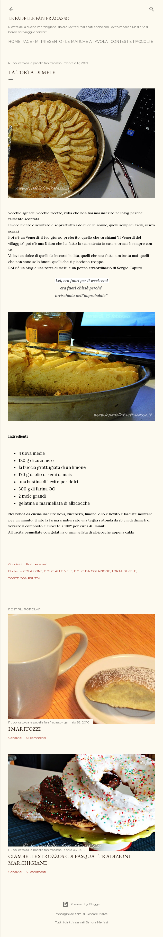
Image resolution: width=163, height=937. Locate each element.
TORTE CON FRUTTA (24, 578)
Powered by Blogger (81, 904)
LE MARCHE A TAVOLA (86, 41)
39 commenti (36, 872)
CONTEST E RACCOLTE (132, 41)
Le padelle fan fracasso (38, 18)
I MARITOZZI (24, 729)
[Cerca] (152, 8)
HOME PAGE (20, 41)
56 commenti (36, 738)
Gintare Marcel (97, 914)
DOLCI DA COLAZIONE (92, 571)
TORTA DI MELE (124, 571)
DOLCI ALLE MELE (58, 571)
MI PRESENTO (48, 41)
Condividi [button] (15, 564)
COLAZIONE (32, 571)
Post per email (36, 564)
